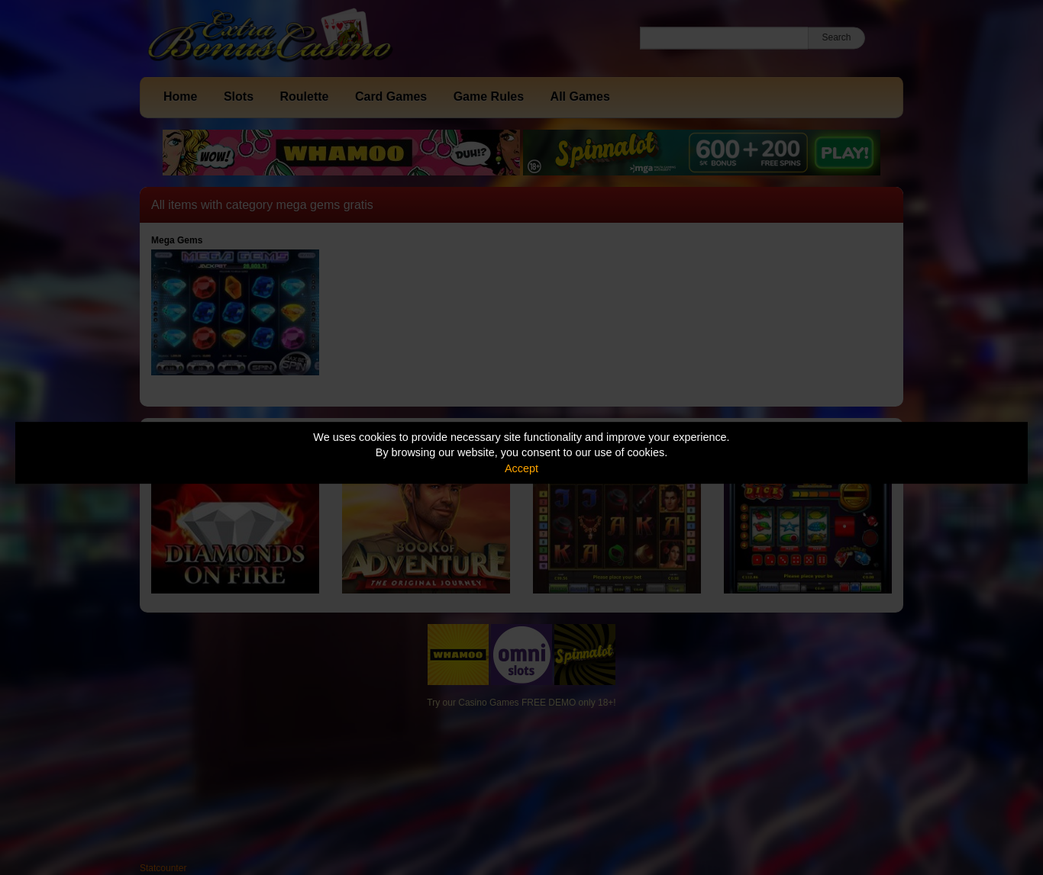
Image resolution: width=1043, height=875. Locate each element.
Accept (521, 468)
